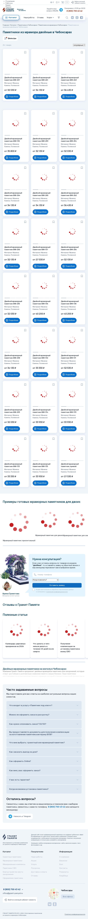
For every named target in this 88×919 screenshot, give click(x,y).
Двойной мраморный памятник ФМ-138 (70, 302)
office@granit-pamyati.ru (13, 893)
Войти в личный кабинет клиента (78, 2)
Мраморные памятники (12, 861)
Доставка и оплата (39, 872)
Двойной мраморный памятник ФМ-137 (42, 247)
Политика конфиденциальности (75, 914)
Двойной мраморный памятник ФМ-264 (14, 193)
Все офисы (68, 896)
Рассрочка (35, 868)
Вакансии (63, 861)
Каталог (11, 17)
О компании (10, 1)
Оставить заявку (57, 585)
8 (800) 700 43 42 (74, 11)
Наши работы (29, 18)
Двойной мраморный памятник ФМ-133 (14, 464)
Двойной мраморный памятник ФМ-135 (42, 464)
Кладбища (63, 876)
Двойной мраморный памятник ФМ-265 (42, 193)
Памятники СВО (9, 868)
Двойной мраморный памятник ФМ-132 (42, 356)
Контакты (63, 868)
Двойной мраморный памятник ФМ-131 (70, 356)
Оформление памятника (13, 878)
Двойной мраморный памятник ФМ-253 (14, 410)
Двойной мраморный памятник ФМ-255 (14, 302)
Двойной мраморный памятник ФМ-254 (70, 139)
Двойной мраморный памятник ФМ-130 (14, 139)
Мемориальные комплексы (14, 864)
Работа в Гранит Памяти (9, 5)
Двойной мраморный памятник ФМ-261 (42, 78)
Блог (61, 864)
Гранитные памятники (12, 857)
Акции (33, 861)
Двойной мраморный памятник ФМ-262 (70, 193)
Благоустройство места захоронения (13, 873)
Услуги (34, 864)
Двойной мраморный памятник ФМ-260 (14, 247)
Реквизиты (10, 9)
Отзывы (9, 11)
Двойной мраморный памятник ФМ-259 (42, 139)
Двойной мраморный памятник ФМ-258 (14, 356)
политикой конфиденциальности (57, 592)
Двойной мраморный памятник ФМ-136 (42, 302)
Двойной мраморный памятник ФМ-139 (70, 410)
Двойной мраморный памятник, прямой (70, 464)
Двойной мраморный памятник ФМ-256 (70, 247)
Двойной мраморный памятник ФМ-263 (70, 78)
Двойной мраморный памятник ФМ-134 (42, 410)
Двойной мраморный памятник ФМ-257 (14, 78)
